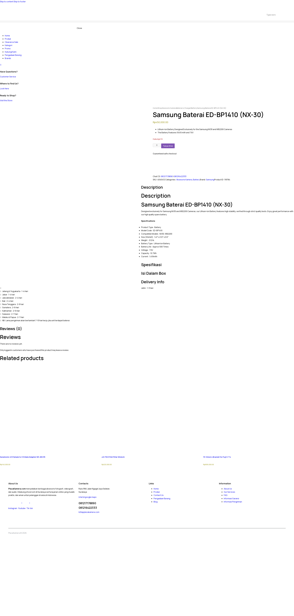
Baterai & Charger (183, 108)
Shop (160, 108)
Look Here (4, 88)
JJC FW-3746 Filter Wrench (113, 457)
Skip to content (6, 1)
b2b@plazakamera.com (89, 512)
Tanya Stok (168, 146)
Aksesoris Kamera (169, 108)
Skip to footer (20, 1)
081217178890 (167, 176)
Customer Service (8, 76)
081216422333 (180, 176)
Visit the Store (6, 100)
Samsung (210, 179)
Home (155, 108)
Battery (194, 108)
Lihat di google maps (87, 497)
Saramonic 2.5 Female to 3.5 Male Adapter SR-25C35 (22, 457)
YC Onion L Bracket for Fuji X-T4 (217, 457)
